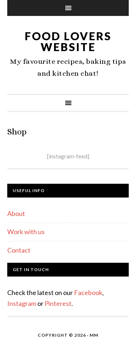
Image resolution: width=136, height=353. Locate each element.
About (16, 213)
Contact (18, 250)
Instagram (21, 303)
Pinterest (58, 303)
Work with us (26, 232)
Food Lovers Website (68, 41)
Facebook (88, 292)
